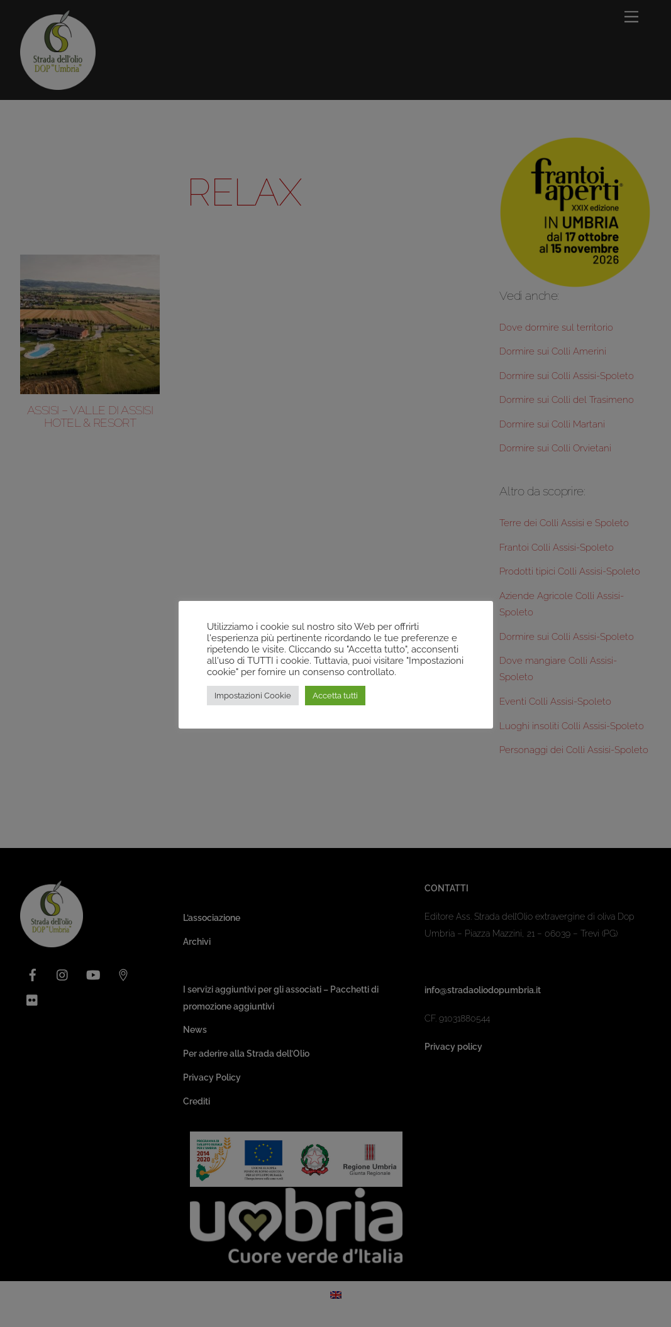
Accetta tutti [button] (335, 695)
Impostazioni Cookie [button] (252, 695)
